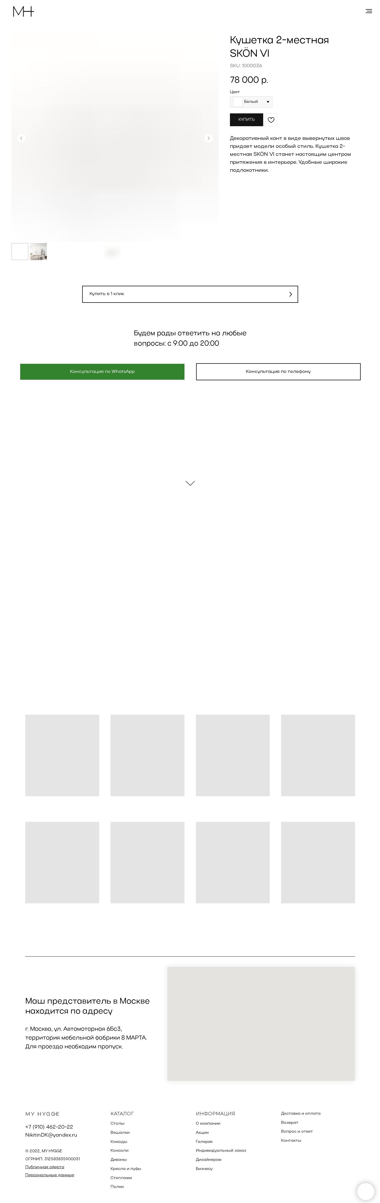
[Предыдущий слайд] (21, 138)
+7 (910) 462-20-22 (49, 1127)
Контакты (291, 1141)
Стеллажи (121, 1178)
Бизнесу (204, 1169)
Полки (117, 1187)
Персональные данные (49, 1175)
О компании (208, 1124)
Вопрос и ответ (297, 1132)
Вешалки (120, 1133)
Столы (117, 1124)
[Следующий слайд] (208, 138)
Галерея (204, 1142)
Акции (202, 1133)
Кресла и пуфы (126, 1169)
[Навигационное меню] (369, 11)
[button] (190, 294)
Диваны (119, 1160)
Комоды (119, 1142)
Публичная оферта (44, 1167)
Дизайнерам (208, 1160)
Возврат (289, 1123)
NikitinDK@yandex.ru (51, 1135)
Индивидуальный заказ (221, 1151)
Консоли (119, 1151)
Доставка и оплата (301, 1114)
